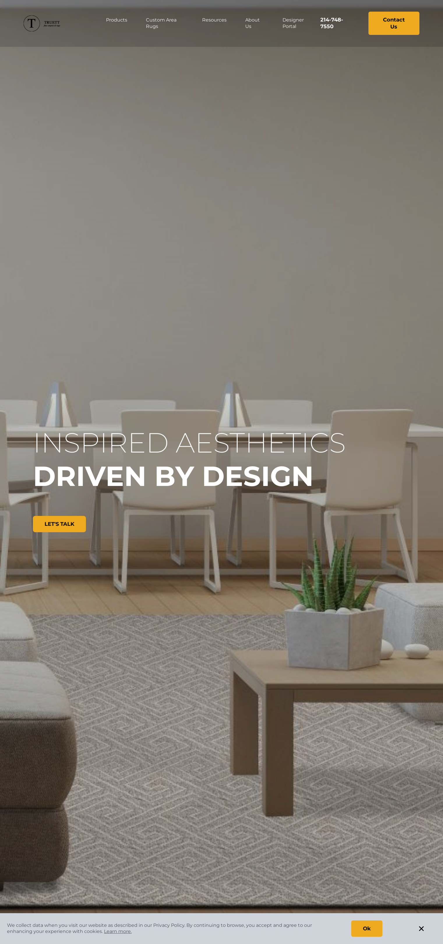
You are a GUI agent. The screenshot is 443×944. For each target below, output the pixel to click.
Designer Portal (293, 23)
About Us (252, 23)
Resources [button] (214, 20)
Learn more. (118, 931)
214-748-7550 (331, 23)
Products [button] (116, 20)
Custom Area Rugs (161, 23)
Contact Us (394, 23)
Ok (367, 928)
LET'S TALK (59, 524)
